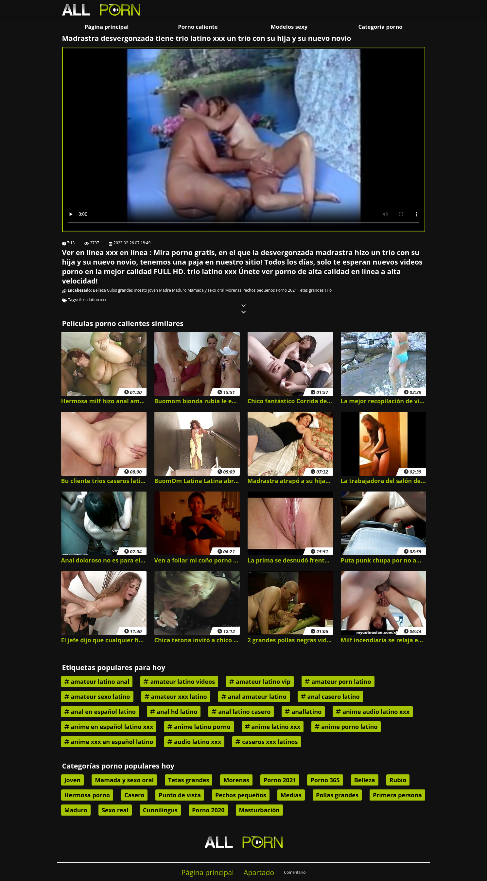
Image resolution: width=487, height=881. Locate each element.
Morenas (233, 290)
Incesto (140, 290)
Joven (153, 290)
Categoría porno (380, 26)
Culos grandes (120, 290)
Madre (165, 290)
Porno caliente (197, 26)
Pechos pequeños (258, 290)
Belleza (99, 290)
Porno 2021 (286, 290)
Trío (328, 290)
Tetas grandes (310, 290)
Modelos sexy (289, 26)
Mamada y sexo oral (205, 290)
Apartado (259, 872)
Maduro (179, 290)
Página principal (107, 26)
